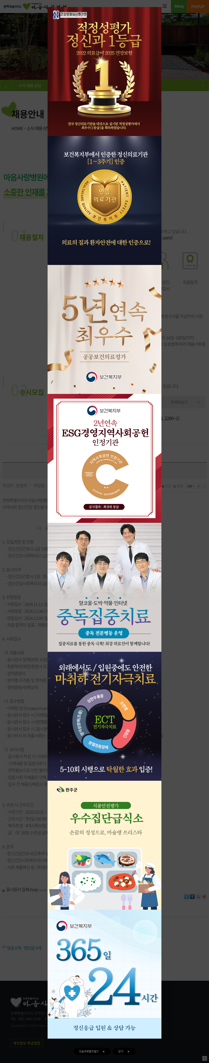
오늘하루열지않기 (92, 1051)
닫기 (124, 1051)
